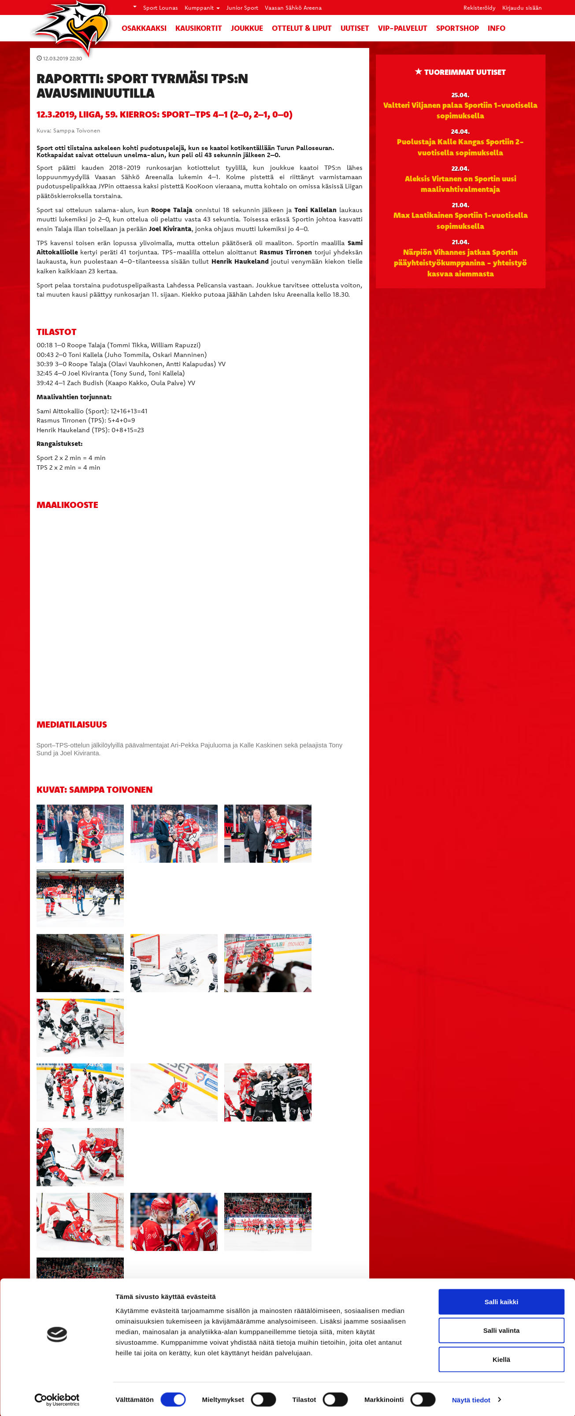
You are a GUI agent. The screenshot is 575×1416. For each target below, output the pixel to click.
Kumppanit (202, 7)
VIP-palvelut (402, 28)
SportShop (457, 28)
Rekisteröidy (480, 7)
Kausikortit (198, 28)
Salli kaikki (502, 1300)
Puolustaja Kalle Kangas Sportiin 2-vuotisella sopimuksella (460, 146)
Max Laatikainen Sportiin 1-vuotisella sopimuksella (460, 220)
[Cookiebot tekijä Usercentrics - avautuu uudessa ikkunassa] (57, 1398)
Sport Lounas (160, 7)
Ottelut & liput (302, 28)
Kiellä (501, 1358)
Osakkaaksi (144, 28)
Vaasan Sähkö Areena (293, 7)
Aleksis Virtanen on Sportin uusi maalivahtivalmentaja (460, 183)
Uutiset (355, 28)
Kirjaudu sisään (522, 7)
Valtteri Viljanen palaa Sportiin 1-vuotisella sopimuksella (460, 110)
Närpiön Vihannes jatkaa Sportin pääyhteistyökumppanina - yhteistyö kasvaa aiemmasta (460, 262)
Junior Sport (242, 7)
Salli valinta (501, 1329)
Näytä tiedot (471, 1398)
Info (496, 28)
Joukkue (247, 28)
